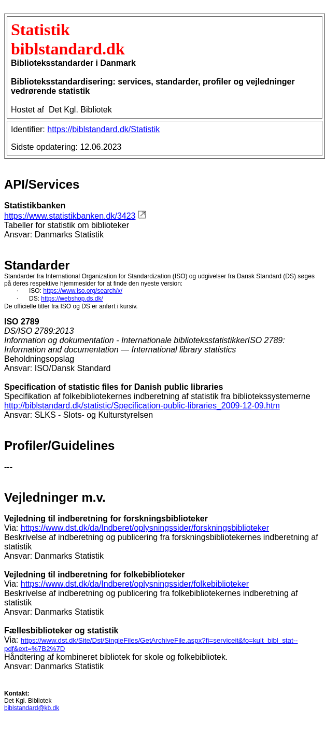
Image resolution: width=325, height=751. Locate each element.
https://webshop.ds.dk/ (72, 298)
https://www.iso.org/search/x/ (82, 290)
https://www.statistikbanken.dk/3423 (69, 215)
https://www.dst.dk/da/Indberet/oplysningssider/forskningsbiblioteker (145, 527)
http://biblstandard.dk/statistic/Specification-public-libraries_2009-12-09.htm (142, 405)
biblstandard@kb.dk (31, 708)
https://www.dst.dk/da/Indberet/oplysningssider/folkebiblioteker (135, 583)
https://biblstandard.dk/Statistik (103, 129)
